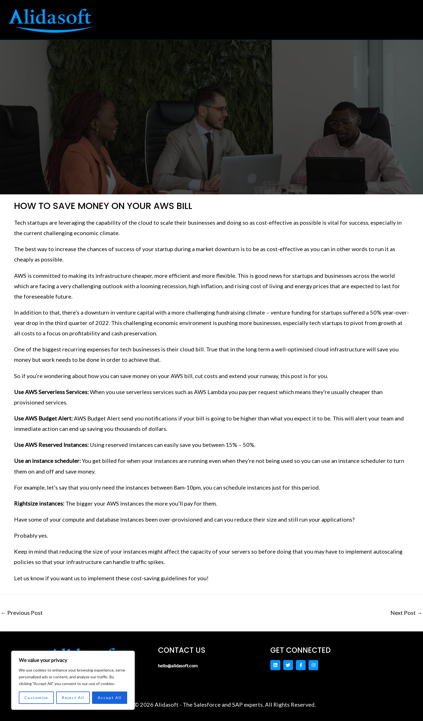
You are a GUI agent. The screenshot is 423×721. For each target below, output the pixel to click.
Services (197, 16)
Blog (358, 16)
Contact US (286, 16)
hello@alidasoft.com (184, 665)
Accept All (110, 697)
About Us (328, 16)
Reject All (73, 697)
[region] (73, 680)
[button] (197, 16)
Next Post (406, 612)
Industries (241, 16)
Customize (36, 697)
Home (163, 16)
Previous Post (22, 612)
